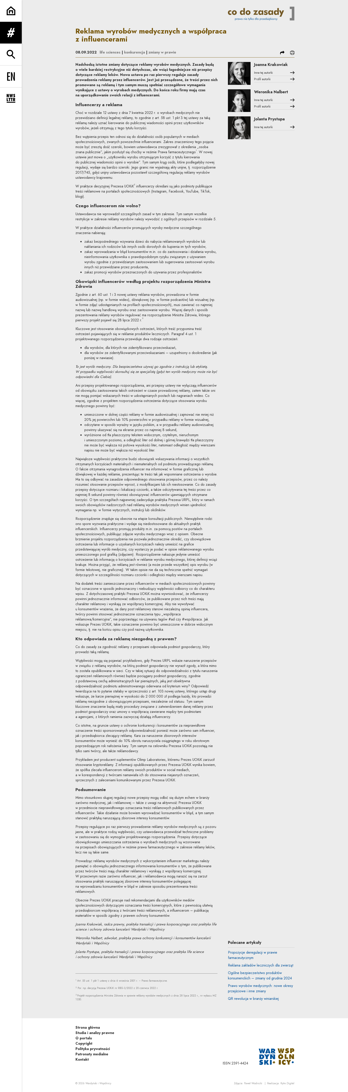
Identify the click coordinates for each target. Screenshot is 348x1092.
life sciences (110, 52)
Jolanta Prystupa (269, 119)
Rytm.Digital (287, 1083)
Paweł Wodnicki (253, 1083)
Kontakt (82, 1059)
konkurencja (134, 52)
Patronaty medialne (91, 1054)
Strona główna (87, 1027)
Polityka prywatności (92, 1048)
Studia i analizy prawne (94, 1032)
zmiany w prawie (162, 52)
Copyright (83, 1043)
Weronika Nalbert (271, 92)
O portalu (83, 1038)
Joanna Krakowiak (271, 64)
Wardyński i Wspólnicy (98, 1083)
